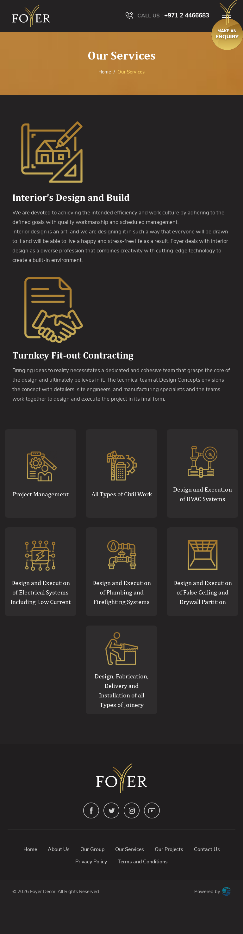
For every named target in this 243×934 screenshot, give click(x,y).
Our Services (129, 849)
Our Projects (169, 849)
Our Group (92, 849)
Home (104, 72)
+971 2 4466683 (186, 16)
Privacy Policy (91, 861)
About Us (59, 849)
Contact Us (207, 849)
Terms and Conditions (143, 861)
